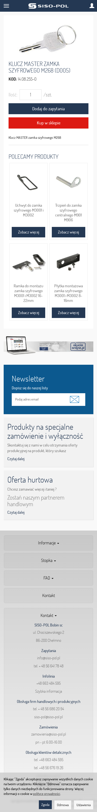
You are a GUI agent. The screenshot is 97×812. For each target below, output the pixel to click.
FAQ (48, 578)
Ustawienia (83, 805)
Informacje (48, 543)
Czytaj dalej (15, 458)
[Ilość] (31, 94)
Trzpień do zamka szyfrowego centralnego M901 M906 (68, 212)
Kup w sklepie (48, 123)
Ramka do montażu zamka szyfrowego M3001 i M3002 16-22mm (28, 293)
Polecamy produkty (33, 156)
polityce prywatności (46, 794)
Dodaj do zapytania (48, 109)
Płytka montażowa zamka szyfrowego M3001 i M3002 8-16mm (68, 293)
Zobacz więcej (28, 232)
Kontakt (48, 595)
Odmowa (63, 805)
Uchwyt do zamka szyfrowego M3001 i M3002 (28, 210)
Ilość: (13, 95)
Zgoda (45, 805)
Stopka (48, 560)
